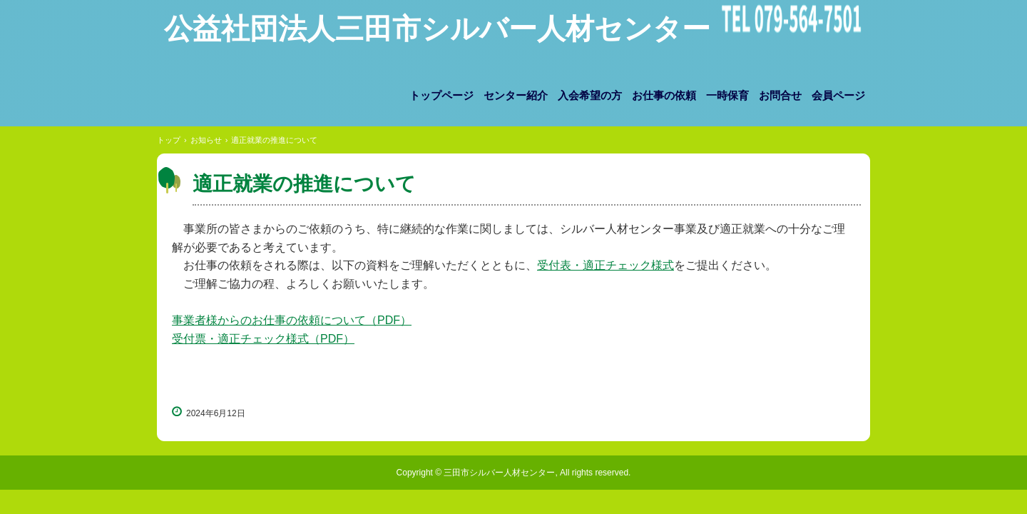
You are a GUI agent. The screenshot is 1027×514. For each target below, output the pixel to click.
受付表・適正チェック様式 (605, 265)
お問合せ (780, 95)
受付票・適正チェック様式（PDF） (263, 339)
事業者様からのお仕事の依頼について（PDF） (292, 320)
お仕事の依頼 (664, 95)
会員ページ (838, 95)
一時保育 (727, 95)
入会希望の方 (590, 95)
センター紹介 (516, 95)
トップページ (441, 95)
